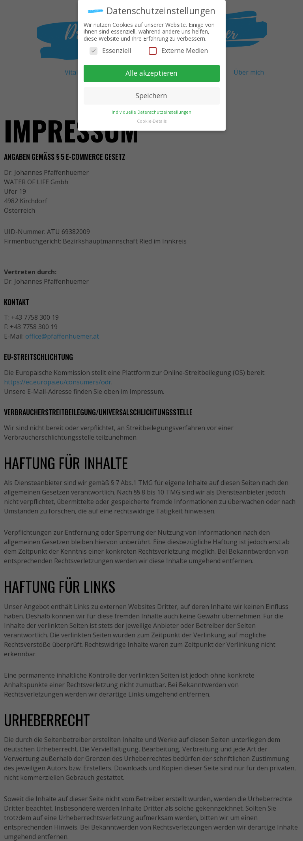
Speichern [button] (151, 94)
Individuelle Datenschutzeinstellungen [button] (151, 110)
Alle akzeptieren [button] (151, 72)
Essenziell (110, 49)
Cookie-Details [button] (151, 119)
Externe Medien (178, 49)
